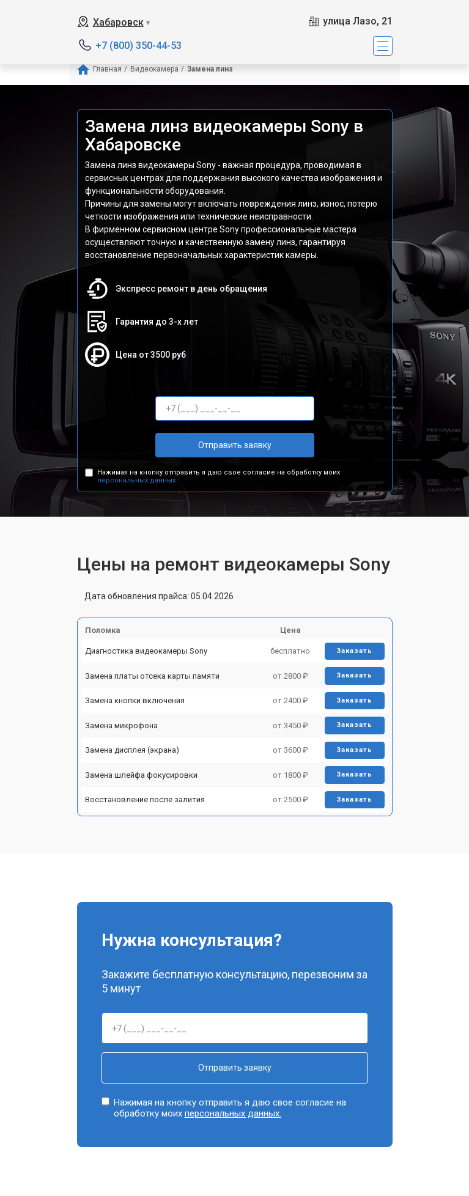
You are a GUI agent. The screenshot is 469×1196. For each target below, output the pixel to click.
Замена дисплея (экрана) (132, 750)
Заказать (354, 651)
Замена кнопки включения (135, 700)
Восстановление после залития (145, 799)
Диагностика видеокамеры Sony (146, 650)
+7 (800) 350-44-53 (138, 45)
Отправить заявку (234, 445)
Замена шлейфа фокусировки (141, 775)
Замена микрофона (121, 725)
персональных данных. (137, 480)
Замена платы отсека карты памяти (152, 676)
